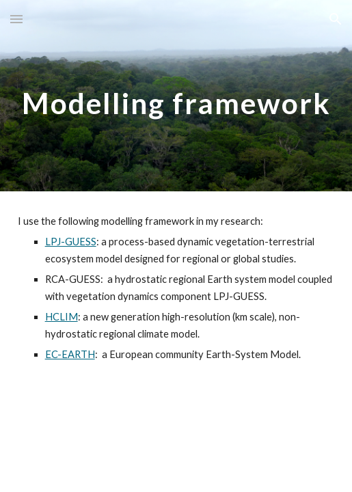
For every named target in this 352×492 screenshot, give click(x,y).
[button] (16, 19)
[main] (176, 96)
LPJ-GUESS (70, 241)
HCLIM (61, 317)
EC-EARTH (70, 354)
